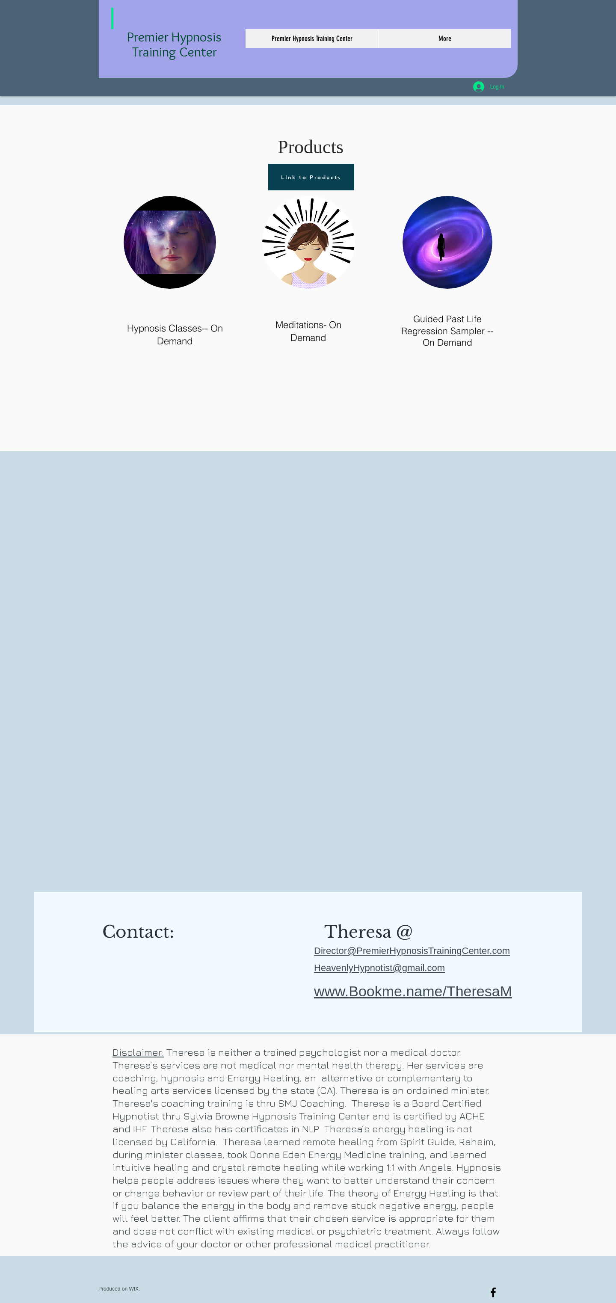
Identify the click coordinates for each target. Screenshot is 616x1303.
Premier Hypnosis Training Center (174, 44)
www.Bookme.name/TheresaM (413, 991)
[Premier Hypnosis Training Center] (493, 1292)
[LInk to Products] (311, 177)
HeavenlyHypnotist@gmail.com (379, 967)
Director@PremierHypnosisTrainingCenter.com (412, 950)
